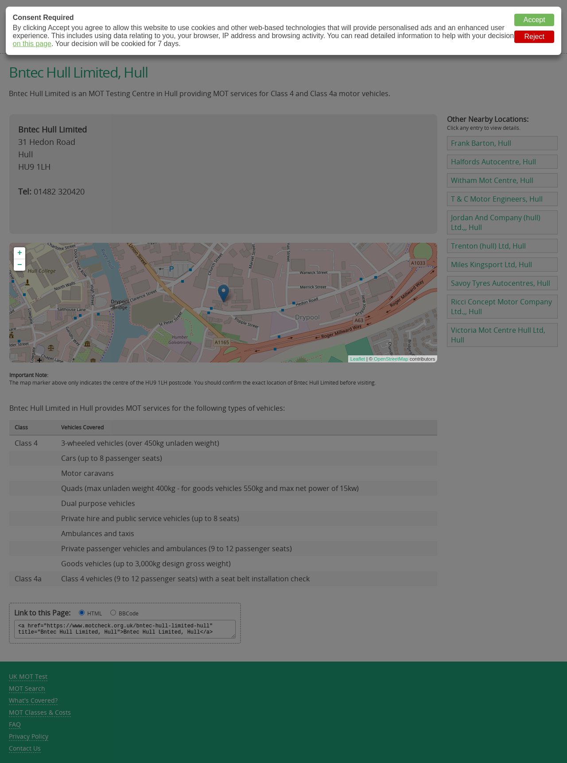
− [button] (19, 265)
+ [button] (19, 253)
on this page (32, 43)
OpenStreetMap (391, 359)
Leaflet (357, 359)
